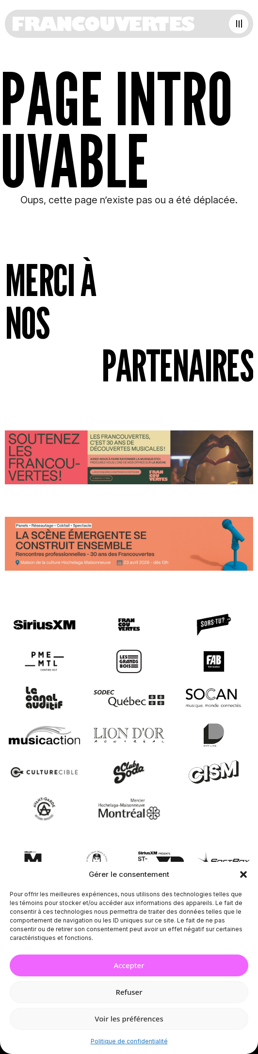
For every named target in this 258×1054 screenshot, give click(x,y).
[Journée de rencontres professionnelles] (129, 545)
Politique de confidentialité (129, 1041)
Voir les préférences (129, 1018)
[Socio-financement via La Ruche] (129, 459)
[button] (243, 874)
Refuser (128, 992)
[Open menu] (238, 23)
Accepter (128, 965)
